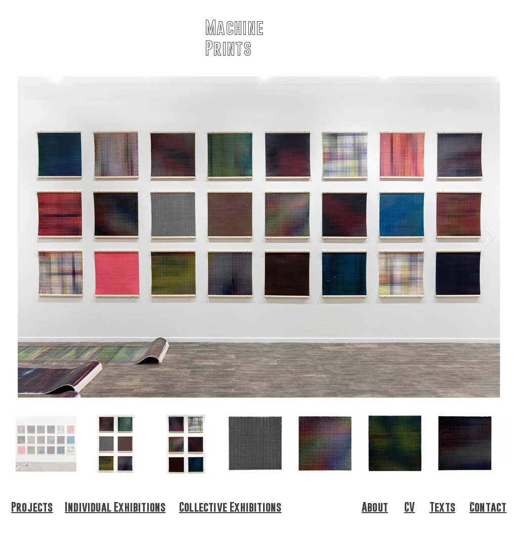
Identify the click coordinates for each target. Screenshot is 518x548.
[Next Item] (489, 238)
